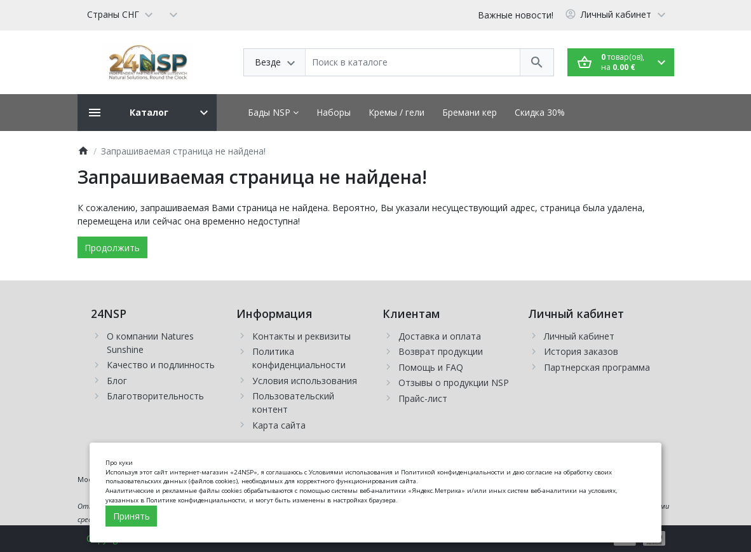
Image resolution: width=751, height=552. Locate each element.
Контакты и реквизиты (301, 336)
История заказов (581, 351)
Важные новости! (515, 15)
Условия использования (304, 381)
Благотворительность (155, 396)
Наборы (333, 112)
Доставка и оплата (439, 336)
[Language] (120, 14)
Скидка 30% (540, 112)
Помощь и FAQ (430, 367)
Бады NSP (273, 112)
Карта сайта (279, 425)
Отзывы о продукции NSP (453, 382)
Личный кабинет (579, 336)
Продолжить (112, 248)
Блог (117, 381)
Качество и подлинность (161, 365)
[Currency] (173, 14)
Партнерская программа (597, 367)
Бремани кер (469, 112)
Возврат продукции (440, 351)
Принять (131, 516)
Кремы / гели (396, 112)
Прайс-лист (422, 398)
